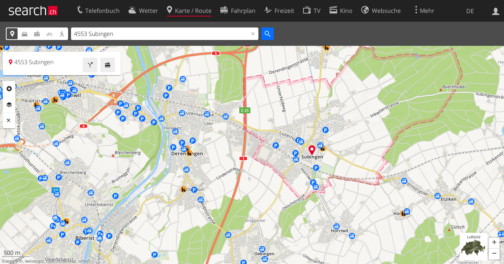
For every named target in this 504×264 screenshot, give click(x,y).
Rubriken (9, 88)
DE (470, 11)
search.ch (14, 261)
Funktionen (9, 120)
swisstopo (34, 261)
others (84, 261)
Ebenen (9, 105)
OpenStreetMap (61, 261)
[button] (494, 243)
